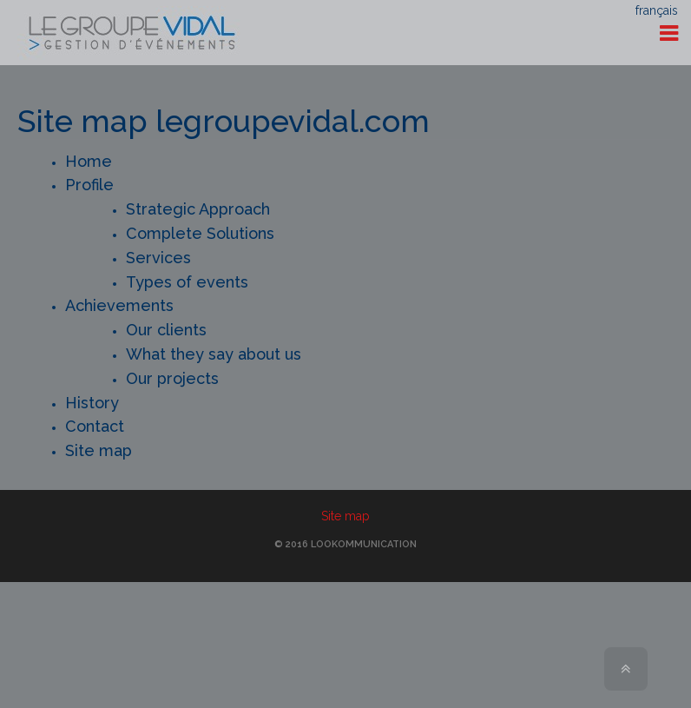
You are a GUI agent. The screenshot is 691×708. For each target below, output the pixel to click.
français (656, 10)
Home (88, 161)
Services (158, 257)
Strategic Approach (198, 209)
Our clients (166, 330)
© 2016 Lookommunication (345, 544)
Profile (89, 184)
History (92, 403)
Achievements (119, 305)
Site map (98, 450)
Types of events (187, 282)
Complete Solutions (200, 233)
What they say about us (213, 354)
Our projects (172, 378)
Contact (94, 426)
